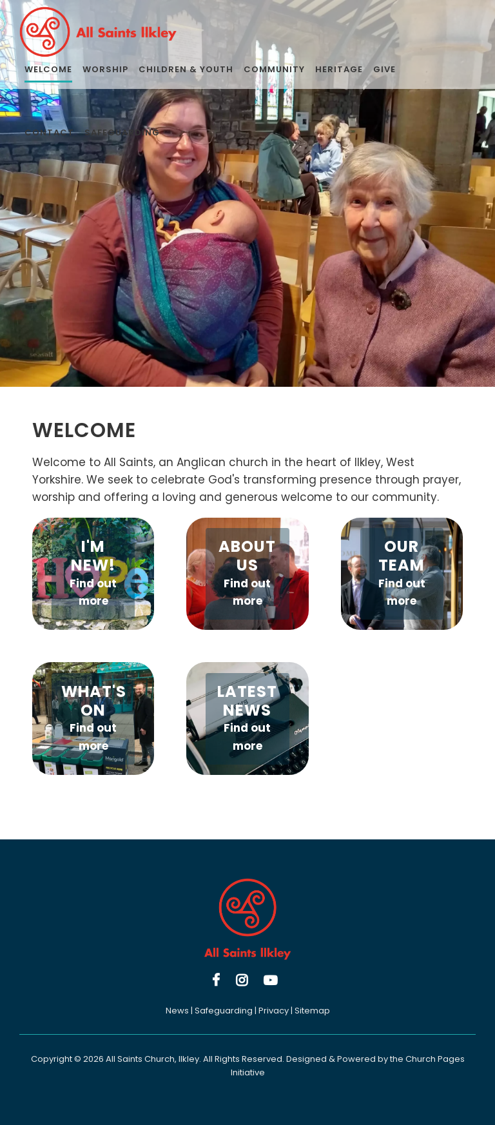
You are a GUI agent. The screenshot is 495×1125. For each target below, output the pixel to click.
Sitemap (312, 1010)
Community (274, 69)
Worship (105, 69)
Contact (49, 132)
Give (384, 69)
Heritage (339, 69)
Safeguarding (122, 132)
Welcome (48, 69)
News (177, 1010)
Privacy (273, 1010)
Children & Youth (186, 69)
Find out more (93, 592)
